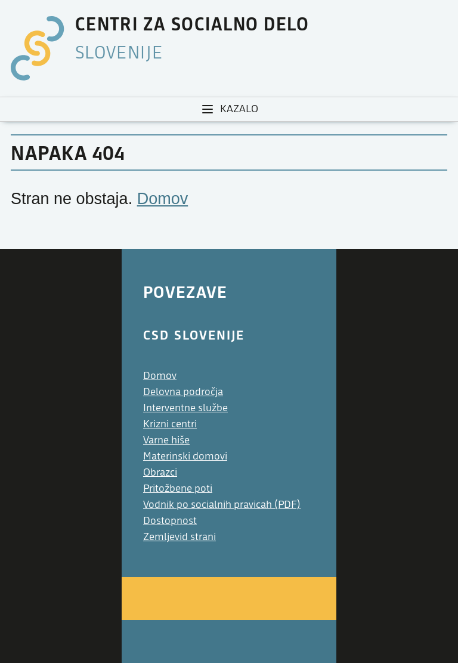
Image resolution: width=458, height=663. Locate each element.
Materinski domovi (185, 456)
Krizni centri (170, 424)
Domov (162, 199)
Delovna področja (183, 392)
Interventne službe (185, 408)
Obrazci (160, 472)
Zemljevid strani (179, 537)
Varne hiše (166, 440)
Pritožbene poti (177, 488)
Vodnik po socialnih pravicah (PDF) (222, 504)
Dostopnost (170, 520)
